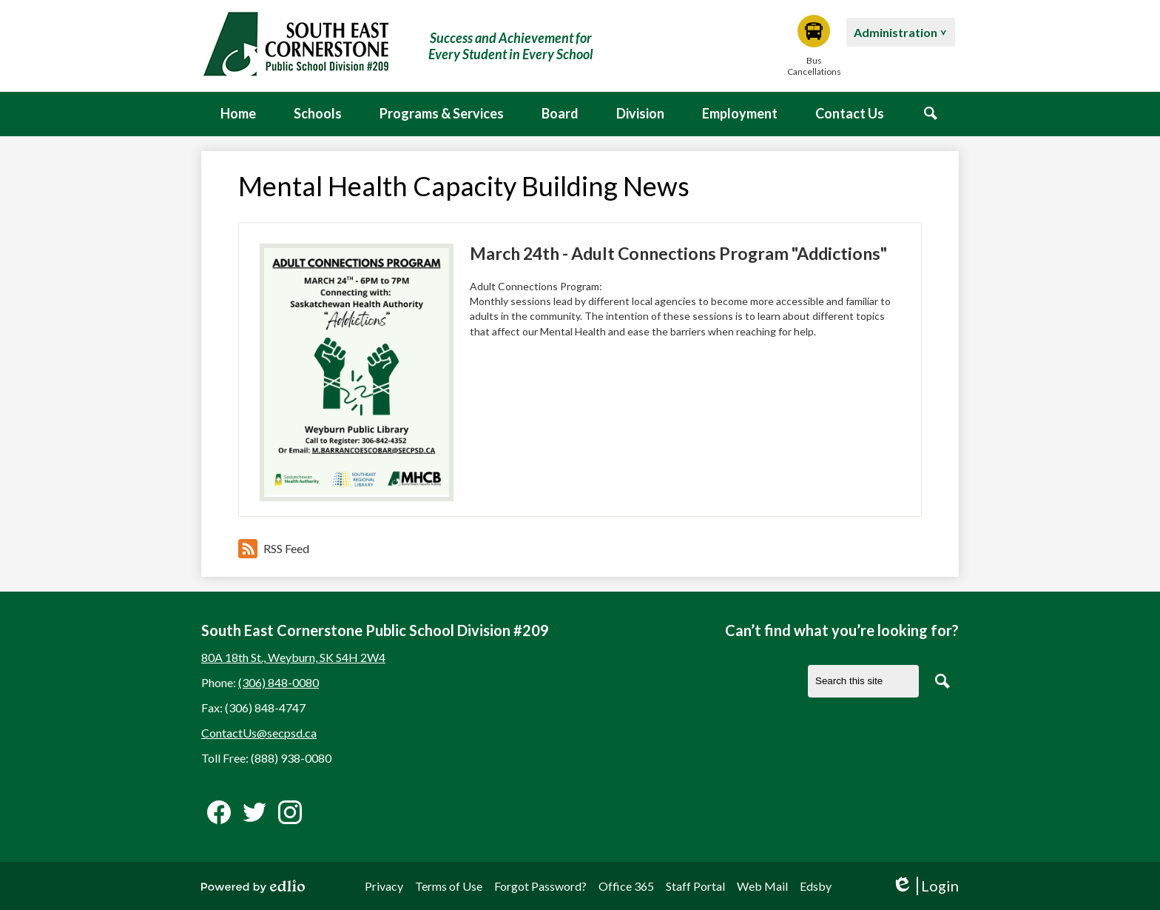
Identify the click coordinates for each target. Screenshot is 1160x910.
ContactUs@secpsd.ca (259, 733)
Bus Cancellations (813, 46)
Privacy (384, 886)
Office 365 (626, 886)
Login (925, 886)
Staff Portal (695, 886)
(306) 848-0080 (278, 682)
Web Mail (762, 886)
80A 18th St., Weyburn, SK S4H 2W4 (293, 657)
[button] (317, 114)
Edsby (816, 886)
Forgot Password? (540, 886)
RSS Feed (273, 548)
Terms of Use (448, 886)
